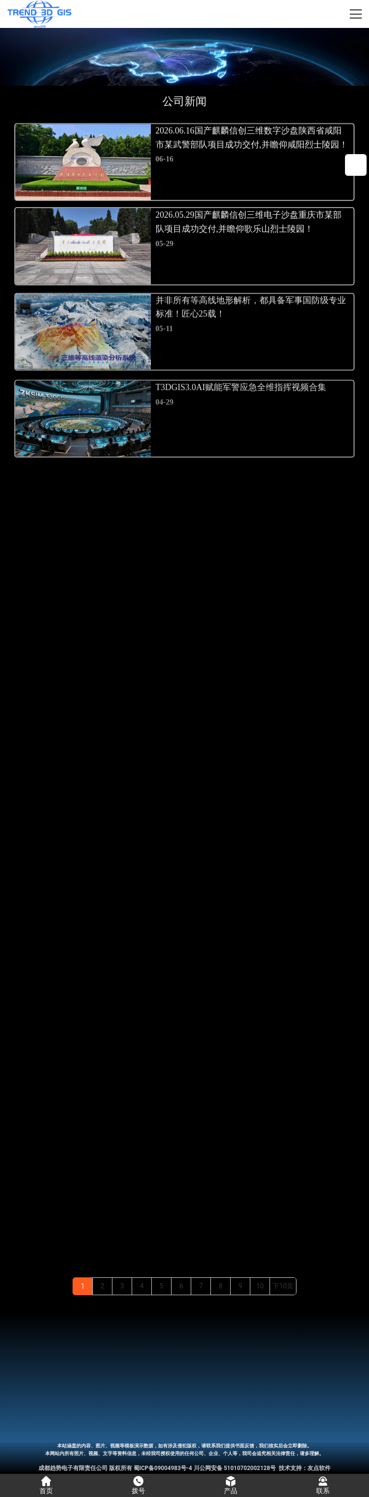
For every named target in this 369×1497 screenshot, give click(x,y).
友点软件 (319, 1468)
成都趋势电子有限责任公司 (73, 1468)
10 (260, 1286)
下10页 (283, 1286)
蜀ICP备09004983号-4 (163, 1468)
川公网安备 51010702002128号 (235, 1468)
